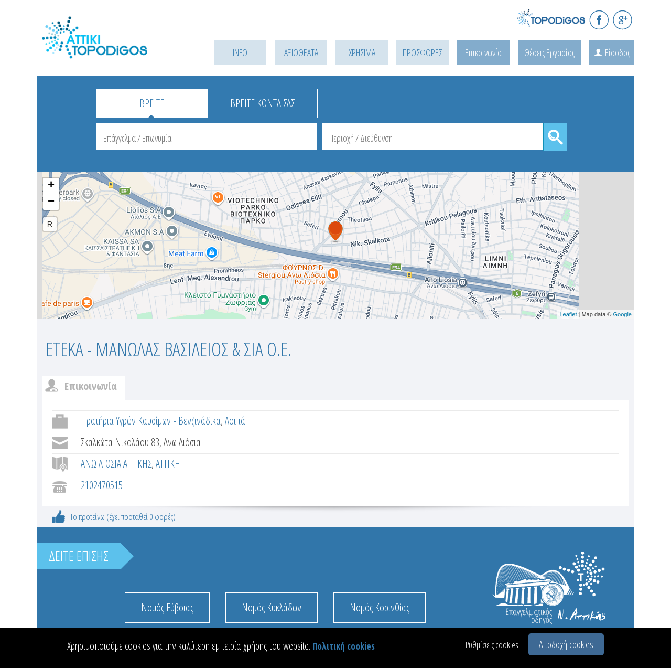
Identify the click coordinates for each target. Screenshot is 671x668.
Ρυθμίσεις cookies (492, 645)
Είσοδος (617, 52)
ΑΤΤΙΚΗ (168, 464)
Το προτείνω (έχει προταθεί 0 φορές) (123, 517)
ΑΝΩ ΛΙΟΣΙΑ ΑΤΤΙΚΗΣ (116, 464)
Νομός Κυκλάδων (271, 607)
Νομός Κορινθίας (379, 607)
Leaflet (568, 314)
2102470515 (102, 485)
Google (622, 314)
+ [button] (51, 186)
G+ (622, 19)
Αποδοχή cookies (566, 644)
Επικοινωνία (483, 52)
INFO (240, 52)
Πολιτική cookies (343, 646)
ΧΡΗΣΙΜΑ (362, 52)
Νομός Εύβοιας (167, 607)
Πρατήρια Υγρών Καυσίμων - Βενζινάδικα (151, 420)
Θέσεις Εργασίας (549, 52)
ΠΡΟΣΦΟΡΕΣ (422, 52)
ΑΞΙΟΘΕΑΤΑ (301, 52)
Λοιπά (235, 420)
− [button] (51, 202)
